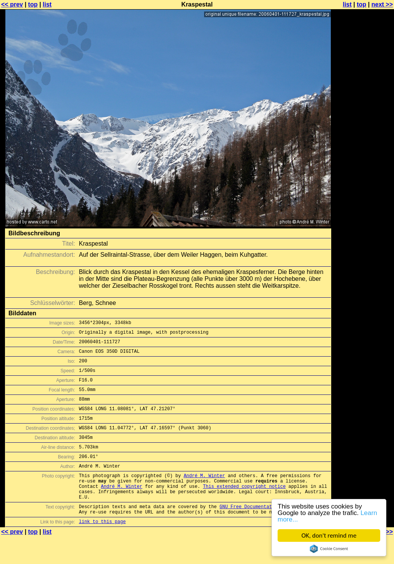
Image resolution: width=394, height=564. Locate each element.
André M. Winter (204, 495)
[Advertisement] (363, 189)
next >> (382, 4)
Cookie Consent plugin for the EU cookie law (329, 548)
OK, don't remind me (328, 535)
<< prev (12, 4)
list (47, 4)
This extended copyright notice (244, 508)
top (33, 4)
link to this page (102, 549)
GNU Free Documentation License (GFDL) (270, 531)
